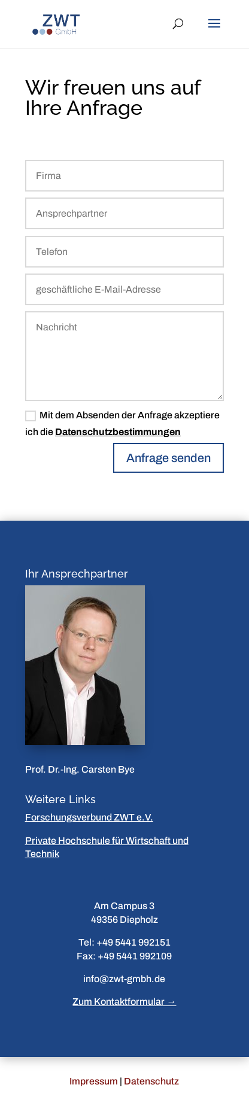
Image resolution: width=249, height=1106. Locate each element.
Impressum (93, 1081)
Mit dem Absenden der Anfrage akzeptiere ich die (122, 423)
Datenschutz (151, 1081)
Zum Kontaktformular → (124, 1001)
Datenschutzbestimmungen (118, 432)
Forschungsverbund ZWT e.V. (89, 817)
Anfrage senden (168, 457)
